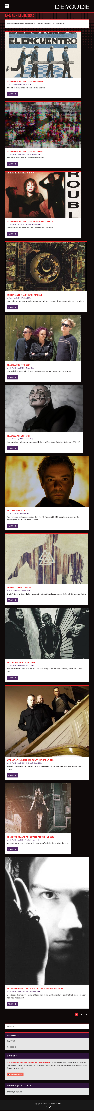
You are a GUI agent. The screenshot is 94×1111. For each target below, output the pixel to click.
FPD (59, 1105)
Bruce (10, 86)
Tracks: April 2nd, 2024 (18, 437)
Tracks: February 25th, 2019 (21, 663)
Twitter (11, 1042)
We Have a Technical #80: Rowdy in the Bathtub (30, 761)
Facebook (12, 1048)
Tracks (28, 369)
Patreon (32, 1067)
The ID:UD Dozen (30, 841)
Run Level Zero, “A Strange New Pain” (25, 296)
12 (39, 993)
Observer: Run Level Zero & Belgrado (25, 83)
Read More (12, 95)
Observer (24, 86)
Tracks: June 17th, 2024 (18, 366)
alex (10, 515)
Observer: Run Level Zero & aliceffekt (26, 153)
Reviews (34, 156)
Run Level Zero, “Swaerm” (19, 589)
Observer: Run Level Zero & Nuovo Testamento (30, 223)
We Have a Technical (32, 764)
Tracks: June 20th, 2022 (18, 512)
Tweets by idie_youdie (14, 1093)
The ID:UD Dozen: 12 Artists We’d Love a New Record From (35, 990)
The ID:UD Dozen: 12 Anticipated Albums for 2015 (30, 838)
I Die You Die (12, 156)
